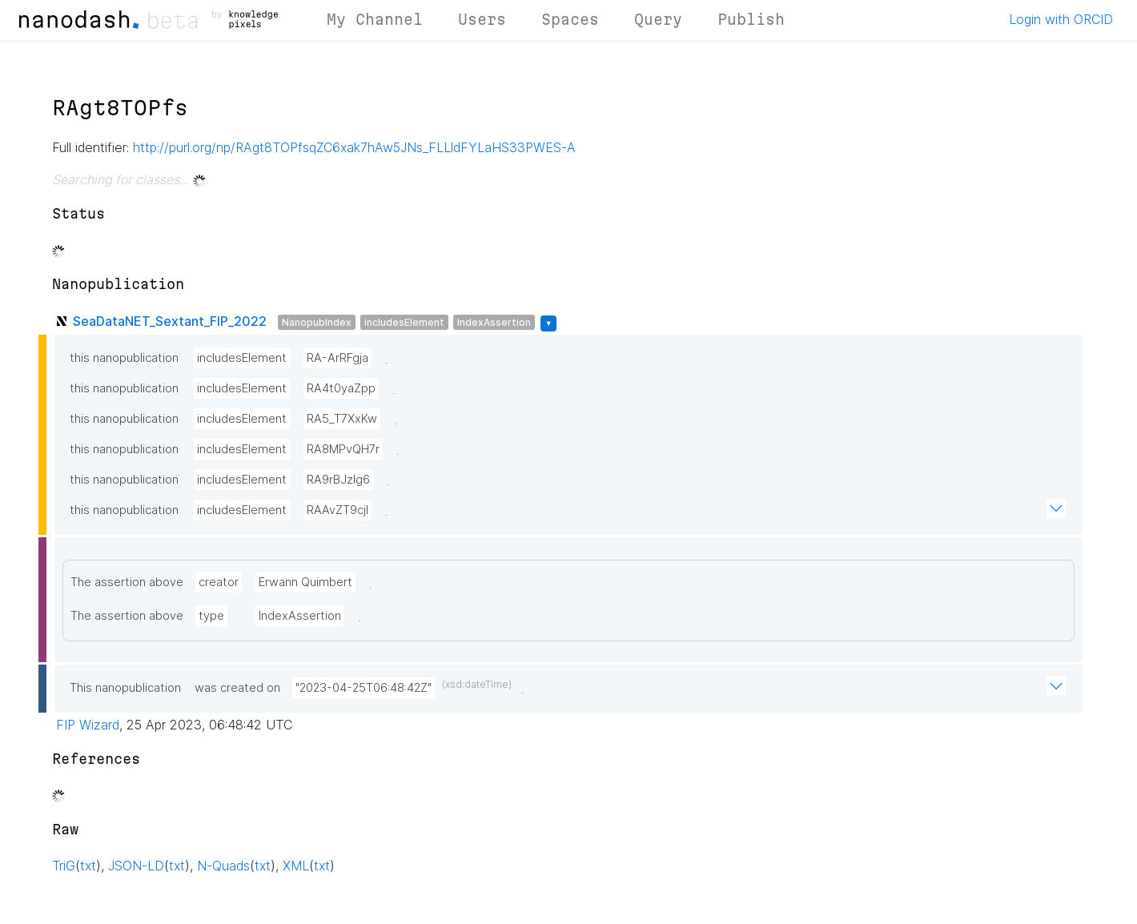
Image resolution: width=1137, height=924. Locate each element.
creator (219, 582)
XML (296, 866)
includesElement (404, 322)
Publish (751, 19)
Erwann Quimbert (305, 582)
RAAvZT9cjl (337, 510)
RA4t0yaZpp (341, 388)
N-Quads (223, 866)
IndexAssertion (494, 322)
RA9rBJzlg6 (338, 479)
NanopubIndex (317, 322)
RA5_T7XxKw (342, 419)
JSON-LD (136, 866)
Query (658, 19)
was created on (237, 688)
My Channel (375, 19)
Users (482, 19)
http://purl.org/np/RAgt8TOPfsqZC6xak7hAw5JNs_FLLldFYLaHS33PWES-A (354, 147)
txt (88, 866)
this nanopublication (124, 358)
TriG (63, 866)
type (211, 616)
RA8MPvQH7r (343, 449)
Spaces (570, 19)
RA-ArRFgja (337, 358)
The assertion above (126, 582)
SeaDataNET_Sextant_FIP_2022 (170, 321)
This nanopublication (125, 688)
